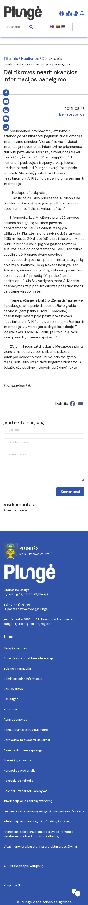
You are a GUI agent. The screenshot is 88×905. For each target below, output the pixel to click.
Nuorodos (11, 709)
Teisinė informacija (17, 669)
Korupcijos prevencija (19, 771)
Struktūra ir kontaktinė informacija (29, 658)
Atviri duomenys (15, 719)
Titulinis (11, 58)
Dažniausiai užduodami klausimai (27, 740)
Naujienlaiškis (13, 885)
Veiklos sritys (13, 689)
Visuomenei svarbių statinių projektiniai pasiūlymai (40, 847)
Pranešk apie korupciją (23, 866)
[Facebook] (72, 403)
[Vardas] (44, 430)
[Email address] (44, 442)
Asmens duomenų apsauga (23, 750)
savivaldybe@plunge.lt (34, 609)
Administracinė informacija (23, 679)
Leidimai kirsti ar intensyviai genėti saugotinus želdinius (44, 811)
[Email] (80, 403)
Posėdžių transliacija (18, 781)
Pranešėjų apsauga (17, 760)
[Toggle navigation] (80, 27)
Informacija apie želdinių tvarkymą (28, 801)
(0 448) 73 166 (19, 605)
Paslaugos (11, 699)
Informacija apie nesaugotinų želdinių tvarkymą (37, 821)
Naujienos (30, 58)
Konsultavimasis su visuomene (26, 730)
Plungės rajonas (15, 648)
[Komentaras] (44, 466)
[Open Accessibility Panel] (61, 13)
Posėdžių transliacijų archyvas (25, 791)
